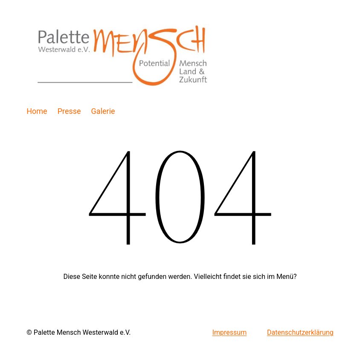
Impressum (229, 332)
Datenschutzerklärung (300, 332)
